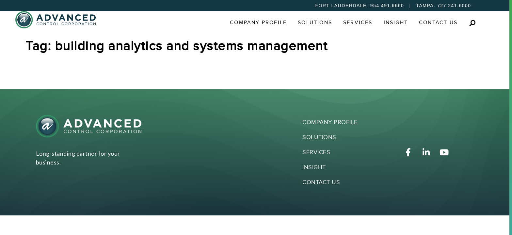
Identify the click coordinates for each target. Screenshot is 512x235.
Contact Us (438, 23)
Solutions (315, 23)
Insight (396, 23)
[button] (472, 23)
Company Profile (258, 23)
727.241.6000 (454, 5)
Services (358, 23)
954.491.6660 (387, 5)
